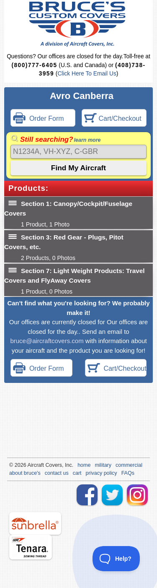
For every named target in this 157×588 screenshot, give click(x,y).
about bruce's (25, 473)
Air (30, 465)
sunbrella (35, 523)
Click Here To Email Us (86, 73)
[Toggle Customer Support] (116, 558)
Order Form (38, 119)
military (103, 465)
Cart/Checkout (113, 119)
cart (77, 473)
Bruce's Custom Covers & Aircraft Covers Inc (78, 24)
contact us (57, 473)
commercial (129, 465)
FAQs (127, 473)
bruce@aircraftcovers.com (46, 340)
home (83, 465)
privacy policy (101, 473)
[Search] (78, 152)
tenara (30, 547)
